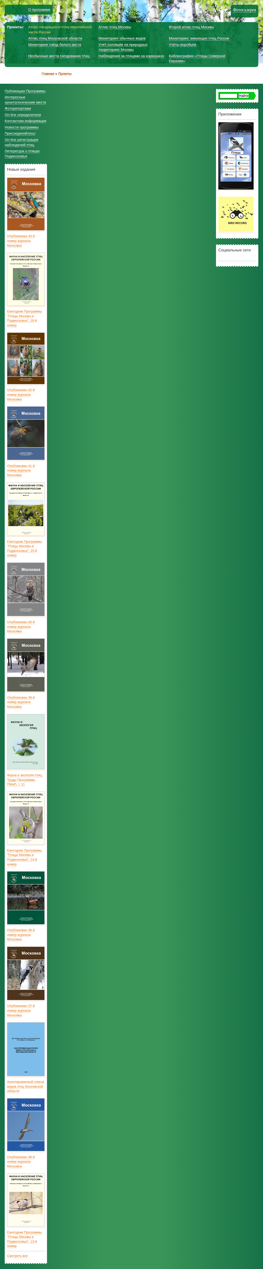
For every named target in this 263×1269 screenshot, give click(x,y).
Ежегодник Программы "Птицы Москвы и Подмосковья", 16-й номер (24, 318)
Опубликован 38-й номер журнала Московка (21, 934)
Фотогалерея (244, 10)
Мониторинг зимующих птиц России (199, 38)
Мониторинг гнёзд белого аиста (54, 45)
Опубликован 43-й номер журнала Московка (21, 240)
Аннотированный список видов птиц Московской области (25, 1086)
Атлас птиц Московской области (55, 38)
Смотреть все (17, 1256)
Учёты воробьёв (182, 45)
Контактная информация (25, 121)
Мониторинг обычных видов (121, 38)
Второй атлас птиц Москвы (191, 27)
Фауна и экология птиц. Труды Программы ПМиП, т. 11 (25, 779)
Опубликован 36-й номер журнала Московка (21, 1161)
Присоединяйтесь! (20, 133)
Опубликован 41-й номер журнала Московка (21, 470)
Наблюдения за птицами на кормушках (131, 56)
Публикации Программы (25, 91)
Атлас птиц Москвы (114, 27)
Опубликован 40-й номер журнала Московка (21, 626)
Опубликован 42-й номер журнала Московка (21, 394)
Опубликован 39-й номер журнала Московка (21, 702)
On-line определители (23, 115)
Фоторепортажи (18, 108)
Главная (47, 74)
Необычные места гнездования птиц (59, 56)
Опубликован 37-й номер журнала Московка (21, 1010)
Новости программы (22, 127)
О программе (39, 10)
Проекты (64, 74)
